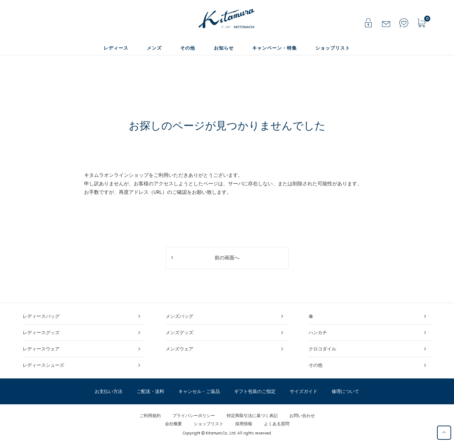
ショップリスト (208, 423)
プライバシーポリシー (193, 415)
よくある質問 (276, 423)
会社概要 (173, 423)
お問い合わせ (302, 415)
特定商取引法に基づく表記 (252, 415)
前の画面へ (227, 258)
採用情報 (243, 423)
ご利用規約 (150, 415)
